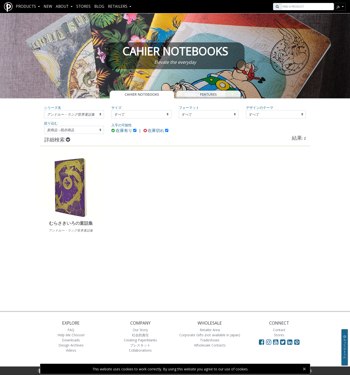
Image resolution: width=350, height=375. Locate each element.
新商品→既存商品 (60, 130)
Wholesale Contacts (210, 345)
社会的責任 (140, 335)
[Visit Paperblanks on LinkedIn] (290, 342)
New (48, 6)
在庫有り (121, 131)
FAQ (70, 330)
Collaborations (140, 350)
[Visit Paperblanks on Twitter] (283, 342)
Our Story (140, 330)
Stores (83, 6)
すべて (119, 114)
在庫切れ (153, 131)
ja (339, 6)
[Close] (304, 369)
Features (208, 94)
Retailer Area (210, 330)
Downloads (71, 340)
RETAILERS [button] (118, 6)
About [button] (63, 6)
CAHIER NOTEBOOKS (142, 94)
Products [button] (26, 6)
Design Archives (71, 345)
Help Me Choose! (71, 335)
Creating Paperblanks (140, 340)
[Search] (307, 6)
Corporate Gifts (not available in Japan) (209, 335)
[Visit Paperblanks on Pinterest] (297, 342)
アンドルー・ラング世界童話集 (71, 114)
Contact (279, 330)
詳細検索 (57, 140)
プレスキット (140, 345)
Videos (71, 350)
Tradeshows (209, 340)
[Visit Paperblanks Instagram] (268, 342)
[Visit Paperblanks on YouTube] (276, 342)
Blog (99, 6)
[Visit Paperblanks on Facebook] (261, 342)
